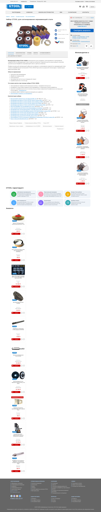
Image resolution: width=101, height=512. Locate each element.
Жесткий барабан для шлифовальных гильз (23, 106)
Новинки (29, 12)
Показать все (60, 128)
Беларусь (34, 498)
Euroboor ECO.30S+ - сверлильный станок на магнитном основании (18, 435)
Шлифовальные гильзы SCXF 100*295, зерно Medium (25, 114)
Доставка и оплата (79, 1)
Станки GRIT (46, 123)
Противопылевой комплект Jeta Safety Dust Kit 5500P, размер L (83, 68)
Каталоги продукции (36, 483)
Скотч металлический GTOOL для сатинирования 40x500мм (18, 250)
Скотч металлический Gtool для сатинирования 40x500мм (27, 108)
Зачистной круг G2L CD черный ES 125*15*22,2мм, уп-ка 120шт (18, 382)
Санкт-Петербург (56, 498)
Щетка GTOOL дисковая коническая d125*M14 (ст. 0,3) (18, 224)
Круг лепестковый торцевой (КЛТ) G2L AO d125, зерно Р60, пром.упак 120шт (18, 276)
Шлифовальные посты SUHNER (33, 126)
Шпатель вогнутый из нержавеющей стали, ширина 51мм (18, 408)
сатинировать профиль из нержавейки (21, 93)
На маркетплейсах (36, 500)
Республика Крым (36, 501)
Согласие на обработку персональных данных (61, 488)
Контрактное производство (78, 486)
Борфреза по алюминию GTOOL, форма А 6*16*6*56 (18, 329)
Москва (54, 500)
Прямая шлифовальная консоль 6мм (18, 356)
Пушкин (54, 501)
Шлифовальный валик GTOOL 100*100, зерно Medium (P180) (27, 101)
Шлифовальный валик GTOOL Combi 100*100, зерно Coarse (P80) (28, 104)
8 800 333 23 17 (82, 26)
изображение (22, 90)
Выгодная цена (35, 490)
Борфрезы (14, 486)
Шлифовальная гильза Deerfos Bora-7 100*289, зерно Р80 (26, 109)
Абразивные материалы (17, 483)
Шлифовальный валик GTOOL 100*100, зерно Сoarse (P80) (26, 100)
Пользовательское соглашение (59, 493)
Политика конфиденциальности (59, 486)
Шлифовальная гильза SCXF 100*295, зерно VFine (24, 115)
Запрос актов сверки (77, 484)
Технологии (34, 484)
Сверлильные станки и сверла (16, 126)
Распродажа (16, 12)
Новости (54, 484)
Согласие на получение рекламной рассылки (60, 491)
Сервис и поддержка (90, 1)
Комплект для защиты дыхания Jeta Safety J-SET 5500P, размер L (82, 174)
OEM (61, 12)
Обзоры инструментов (46, 12)
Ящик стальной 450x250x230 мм (19, 118)
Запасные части (16, 492)
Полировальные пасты (17, 487)
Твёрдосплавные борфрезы (15, 123)
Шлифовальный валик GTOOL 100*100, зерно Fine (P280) (26, 103)
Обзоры (33, 487)
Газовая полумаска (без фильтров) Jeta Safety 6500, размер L (83, 121)
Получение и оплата (77, 483)
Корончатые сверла (16, 489)
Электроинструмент (47, 126)
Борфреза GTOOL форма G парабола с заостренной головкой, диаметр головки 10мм (18, 462)
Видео (33, 486)
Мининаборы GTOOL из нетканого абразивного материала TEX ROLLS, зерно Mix (32, 117)
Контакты (85, 12)
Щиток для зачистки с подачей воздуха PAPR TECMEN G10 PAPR (83, 94)
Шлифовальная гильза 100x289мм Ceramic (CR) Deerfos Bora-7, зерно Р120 (30, 111)
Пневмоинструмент (59, 126)
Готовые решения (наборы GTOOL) (33, 123)
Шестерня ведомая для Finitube (18, 303)
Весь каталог (15, 490)
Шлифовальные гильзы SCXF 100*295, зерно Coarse (24, 112)
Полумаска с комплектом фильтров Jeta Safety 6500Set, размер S (82, 147)
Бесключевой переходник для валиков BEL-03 (23, 98)
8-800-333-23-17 (16, 498)
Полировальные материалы (18, 484)
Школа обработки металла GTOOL (40, 489)
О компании (72, 12)
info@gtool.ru (24, 1)
